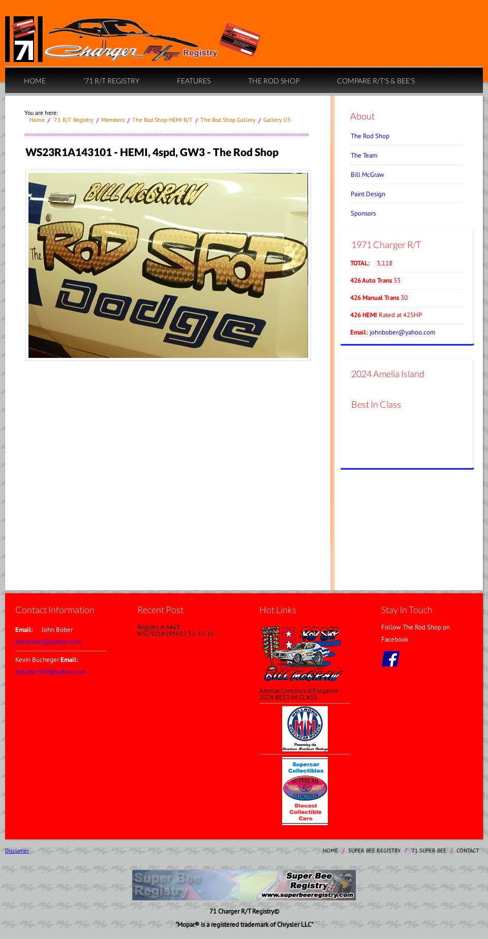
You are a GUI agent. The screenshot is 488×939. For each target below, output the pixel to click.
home (35, 80)
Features (193, 80)
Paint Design (368, 194)
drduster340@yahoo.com (50, 672)
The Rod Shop (273, 80)
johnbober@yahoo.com (403, 332)
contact (467, 850)
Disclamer (17, 850)
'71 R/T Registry (111, 80)
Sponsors (363, 213)
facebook (390, 659)
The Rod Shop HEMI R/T (162, 120)
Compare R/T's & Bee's (376, 80)
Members (113, 120)
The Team (364, 155)
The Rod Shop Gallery (228, 120)
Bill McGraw (367, 174)
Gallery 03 (277, 120)
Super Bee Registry (374, 850)
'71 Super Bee (428, 850)
